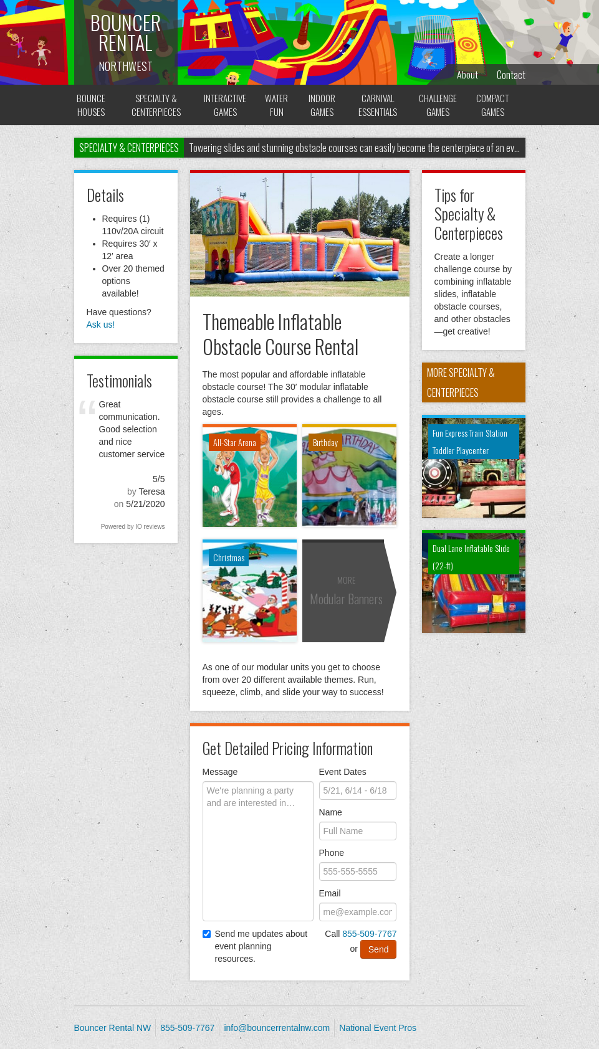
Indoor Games (320, 105)
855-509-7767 (369, 934)
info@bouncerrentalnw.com (277, 1028)
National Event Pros (377, 1028)
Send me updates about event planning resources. (255, 946)
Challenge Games (438, 105)
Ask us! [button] (101, 325)
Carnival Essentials (376, 105)
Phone (331, 853)
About (467, 74)
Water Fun (275, 105)
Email (330, 893)
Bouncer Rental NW (112, 1028)
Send (378, 949)
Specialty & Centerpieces (155, 105)
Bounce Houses (91, 105)
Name (330, 812)
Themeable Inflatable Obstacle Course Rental (280, 333)
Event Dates (343, 772)
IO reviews (150, 526)
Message (220, 772)
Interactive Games (224, 105)
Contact (511, 74)
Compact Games (493, 105)
